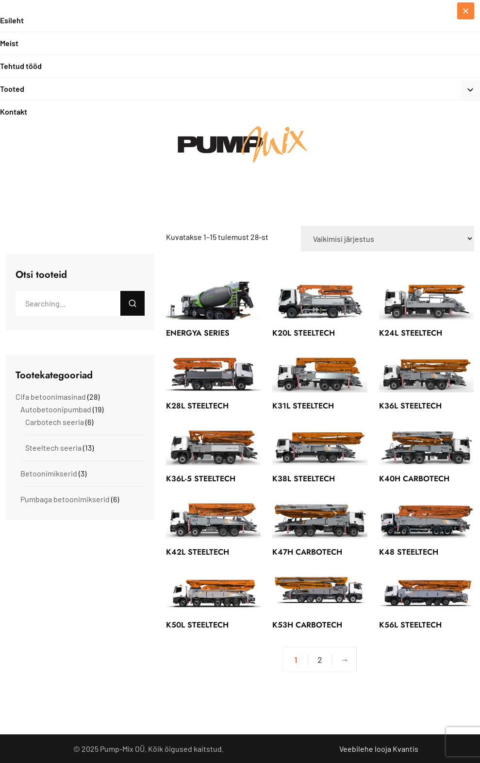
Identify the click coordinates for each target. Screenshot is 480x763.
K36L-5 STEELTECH (200, 478)
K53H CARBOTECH (307, 624)
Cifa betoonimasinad (51, 396)
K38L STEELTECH (303, 478)
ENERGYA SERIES (198, 333)
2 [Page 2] (319, 659)
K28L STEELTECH (197, 405)
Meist (9, 43)
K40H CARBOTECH (414, 478)
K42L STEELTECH (197, 552)
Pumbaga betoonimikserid (65, 499)
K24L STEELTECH (410, 333)
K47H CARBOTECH (307, 552)
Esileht (12, 20)
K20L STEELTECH (303, 333)
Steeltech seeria (53, 447)
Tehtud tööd (21, 65)
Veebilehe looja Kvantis (378, 748)
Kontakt (13, 111)
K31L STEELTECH (303, 405)
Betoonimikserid (48, 473)
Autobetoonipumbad (55, 409)
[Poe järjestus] (387, 239)
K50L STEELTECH (197, 624)
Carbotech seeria (54, 421)
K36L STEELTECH (410, 405)
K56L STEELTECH (410, 624)
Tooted (12, 88)
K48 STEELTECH (408, 552)
